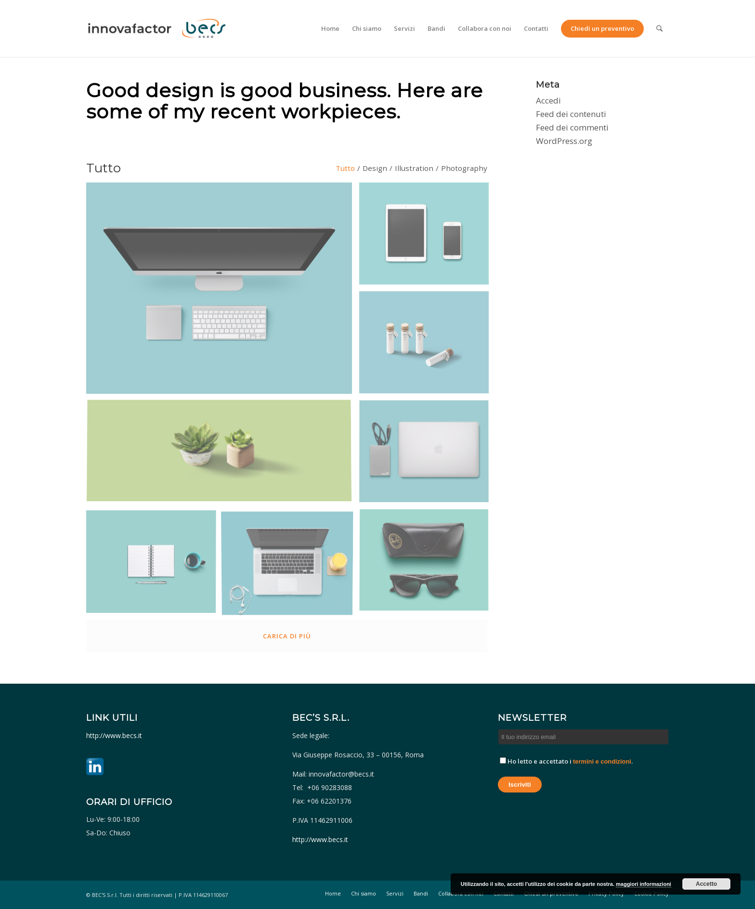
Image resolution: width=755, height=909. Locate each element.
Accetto (706, 884)
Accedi (548, 100)
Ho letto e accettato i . (566, 761)
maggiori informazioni (643, 884)
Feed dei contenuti (571, 113)
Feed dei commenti (572, 127)
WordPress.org (564, 140)
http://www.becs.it (115, 735)
